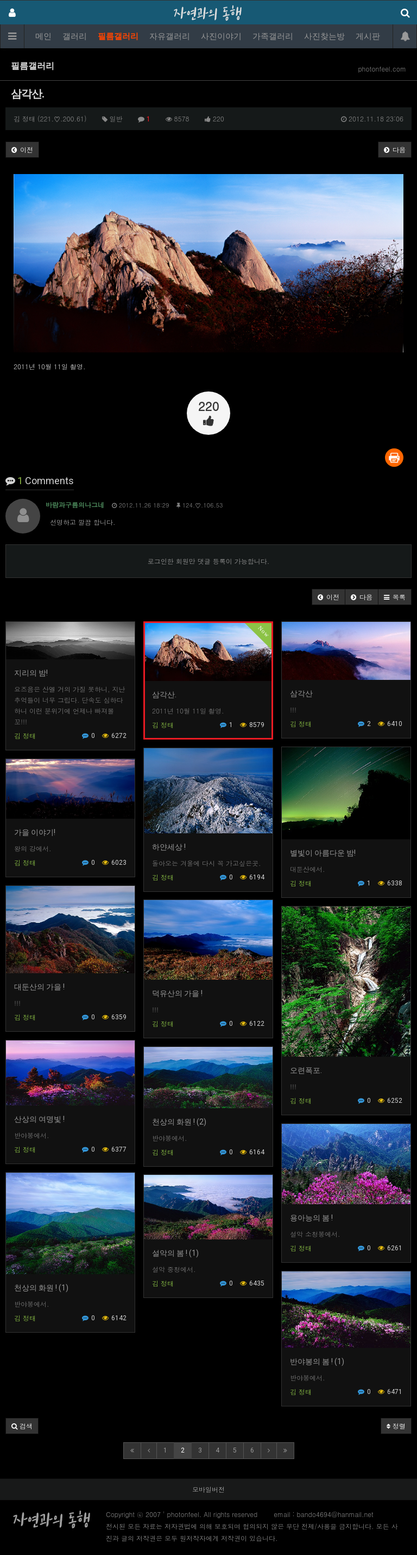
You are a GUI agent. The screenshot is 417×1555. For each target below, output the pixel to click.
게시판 (368, 36)
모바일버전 (208, 1489)
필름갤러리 (118, 36)
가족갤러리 (272, 36)
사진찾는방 (324, 36)
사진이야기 (221, 36)
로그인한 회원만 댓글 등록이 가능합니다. (209, 561)
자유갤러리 (169, 36)
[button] (328, 597)
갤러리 (74, 36)
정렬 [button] (396, 1425)
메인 (43, 36)
